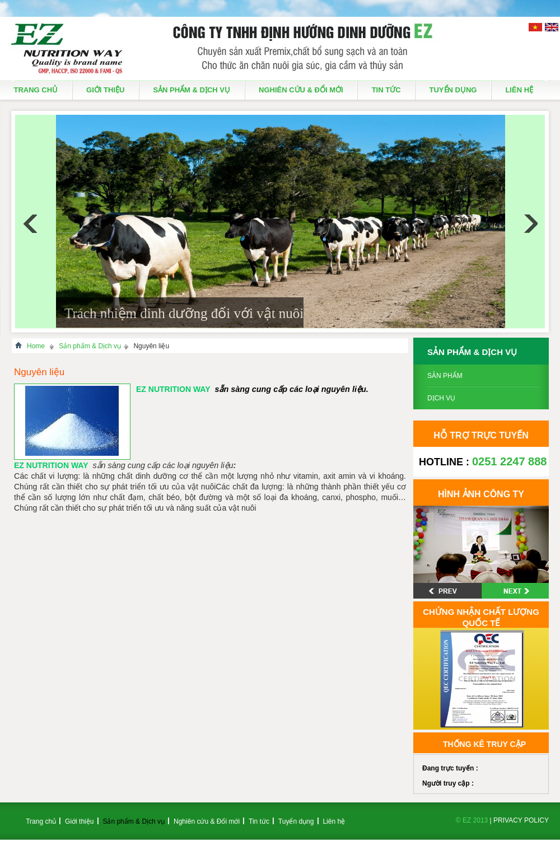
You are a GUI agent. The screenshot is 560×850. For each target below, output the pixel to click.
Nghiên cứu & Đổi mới (301, 90)
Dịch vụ (441, 398)
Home (36, 346)
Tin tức (386, 90)
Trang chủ (36, 90)
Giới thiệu (105, 90)
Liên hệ (519, 90)
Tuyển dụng (453, 90)
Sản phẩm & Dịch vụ (191, 90)
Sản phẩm (445, 376)
